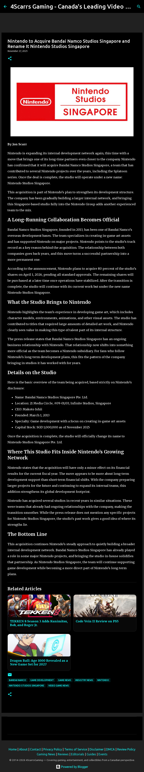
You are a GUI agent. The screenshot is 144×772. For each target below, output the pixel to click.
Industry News (84, 680)
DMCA (110, 749)
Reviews (63, 754)
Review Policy (126, 749)
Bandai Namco (17, 680)
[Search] (138, 6)
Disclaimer (96, 749)
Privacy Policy (52, 749)
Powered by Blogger (72, 766)
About (23, 749)
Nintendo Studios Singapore (26, 685)
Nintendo (103, 680)
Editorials (77, 754)
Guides (91, 754)
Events (102, 754)
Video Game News (58, 685)
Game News (64, 680)
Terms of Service (75, 749)
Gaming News (46, 754)
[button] (10, 58)
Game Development (42, 680)
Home (13, 749)
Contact (35, 749)
